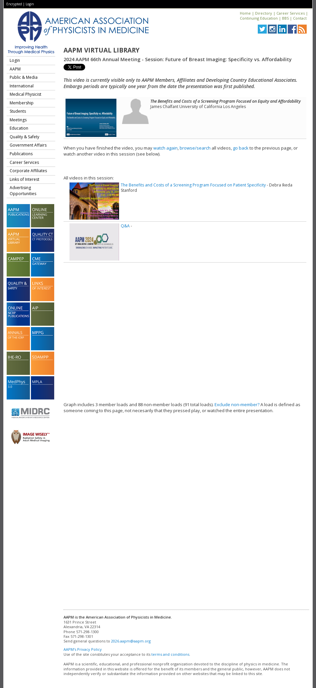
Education (19, 128)
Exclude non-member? (237, 404)
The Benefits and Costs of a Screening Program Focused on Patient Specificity (193, 185)
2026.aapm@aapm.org (131, 640)
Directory (263, 13)
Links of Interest (24, 179)
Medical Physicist (25, 94)
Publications (21, 154)
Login (30, 4)
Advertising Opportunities (23, 190)
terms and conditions (170, 654)
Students (18, 111)
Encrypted (14, 4)
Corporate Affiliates (28, 170)
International (22, 86)
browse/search (195, 148)
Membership (22, 103)
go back (240, 148)
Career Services (290, 13)
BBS (285, 18)
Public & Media (24, 77)
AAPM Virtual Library (101, 50)
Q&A (125, 226)
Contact (300, 18)
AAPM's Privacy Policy (83, 649)
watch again (165, 148)
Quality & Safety (24, 137)
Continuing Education (259, 18)
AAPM (15, 69)
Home (245, 13)
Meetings (18, 120)
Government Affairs (28, 145)
